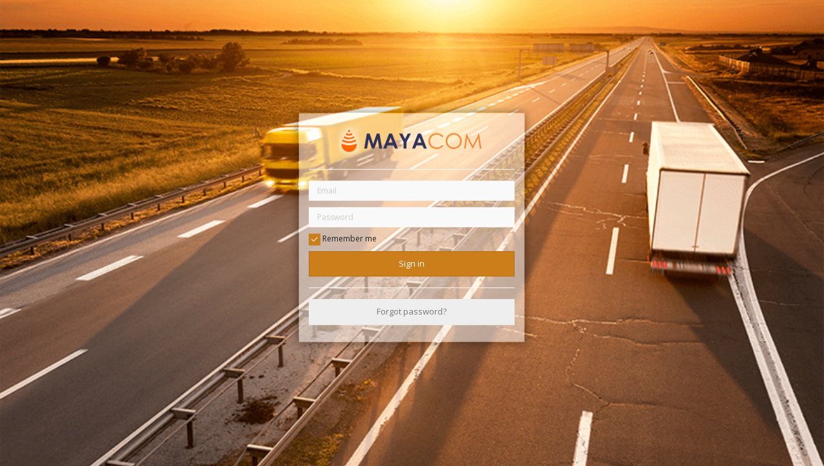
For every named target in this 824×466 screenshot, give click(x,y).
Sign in (412, 263)
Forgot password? (412, 312)
